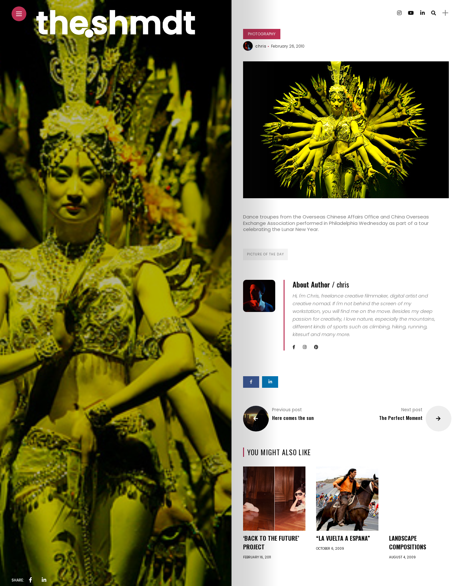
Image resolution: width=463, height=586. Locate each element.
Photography (262, 34)
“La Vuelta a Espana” (343, 538)
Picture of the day (265, 254)
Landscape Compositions (407, 542)
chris (261, 46)
